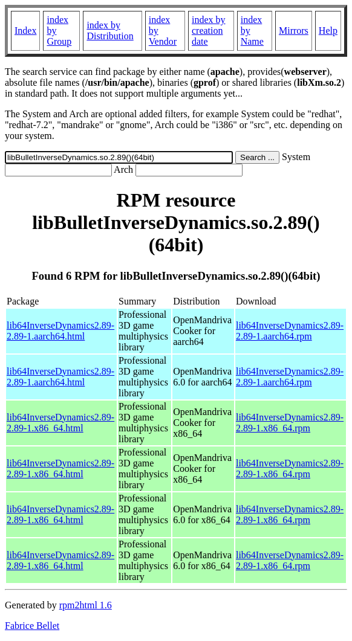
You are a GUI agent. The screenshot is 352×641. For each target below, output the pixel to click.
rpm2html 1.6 (85, 605)
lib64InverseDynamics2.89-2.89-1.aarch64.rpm (290, 330)
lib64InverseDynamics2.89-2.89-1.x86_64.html (60, 422)
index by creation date (209, 30)
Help (328, 30)
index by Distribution (109, 30)
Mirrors (293, 30)
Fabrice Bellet (32, 625)
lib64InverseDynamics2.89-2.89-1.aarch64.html (60, 330)
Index (25, 30)
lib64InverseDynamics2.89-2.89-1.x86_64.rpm (290, 422)
